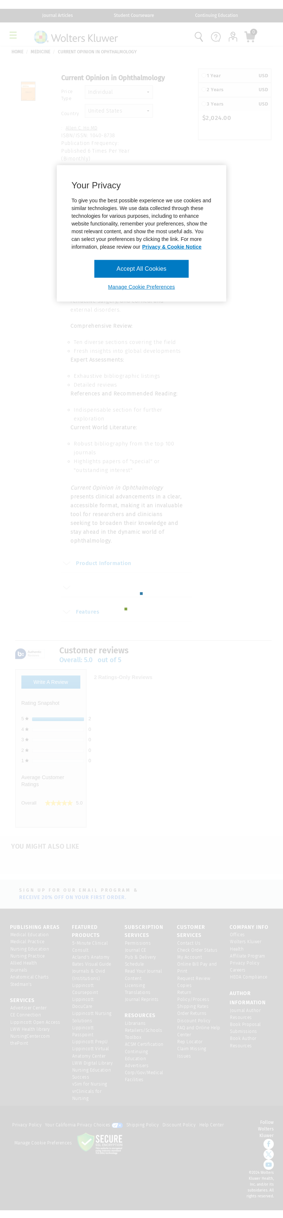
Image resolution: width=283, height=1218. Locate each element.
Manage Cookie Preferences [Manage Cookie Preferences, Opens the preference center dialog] (141, 287)
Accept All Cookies (141, 268)
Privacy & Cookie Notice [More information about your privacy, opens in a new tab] (172, 246)
